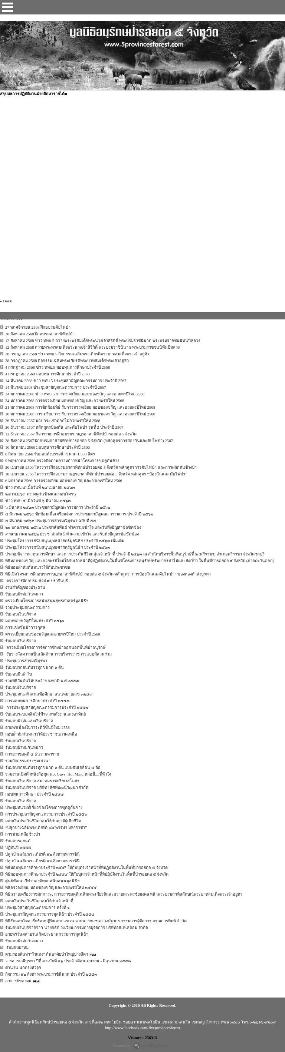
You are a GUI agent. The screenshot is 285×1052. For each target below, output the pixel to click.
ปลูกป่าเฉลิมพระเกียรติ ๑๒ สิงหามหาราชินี (42, 854)
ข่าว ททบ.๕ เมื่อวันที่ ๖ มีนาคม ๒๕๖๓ (38, 500)
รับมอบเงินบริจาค (20, 614)
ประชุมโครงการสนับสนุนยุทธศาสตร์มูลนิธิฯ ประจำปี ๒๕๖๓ (57, 547)
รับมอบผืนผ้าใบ (18, 674)
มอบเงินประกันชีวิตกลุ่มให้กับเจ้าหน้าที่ (39, 901)
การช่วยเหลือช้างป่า (22, 834)
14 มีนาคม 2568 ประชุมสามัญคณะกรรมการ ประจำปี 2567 (55, 387)
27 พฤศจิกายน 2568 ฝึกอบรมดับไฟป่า (38, 327)
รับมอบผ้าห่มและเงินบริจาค (29, 721)
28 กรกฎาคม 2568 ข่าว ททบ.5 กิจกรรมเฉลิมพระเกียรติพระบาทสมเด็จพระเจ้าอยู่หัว (77, 354)
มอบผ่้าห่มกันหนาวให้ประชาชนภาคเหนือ (41, 734)
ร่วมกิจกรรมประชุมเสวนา (27, 761)
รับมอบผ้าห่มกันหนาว (24, 594)
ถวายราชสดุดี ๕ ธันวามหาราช (32, 754)
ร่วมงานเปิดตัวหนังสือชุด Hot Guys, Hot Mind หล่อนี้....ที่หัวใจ (58, 774)
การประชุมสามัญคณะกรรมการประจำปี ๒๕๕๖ (46, 814)
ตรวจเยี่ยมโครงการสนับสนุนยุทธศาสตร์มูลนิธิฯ (46, 600)
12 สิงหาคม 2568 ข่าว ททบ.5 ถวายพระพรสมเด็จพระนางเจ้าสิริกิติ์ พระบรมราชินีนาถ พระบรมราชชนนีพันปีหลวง (102, 340)
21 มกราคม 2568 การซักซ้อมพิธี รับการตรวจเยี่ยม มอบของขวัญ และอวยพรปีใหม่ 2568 (80, 407)
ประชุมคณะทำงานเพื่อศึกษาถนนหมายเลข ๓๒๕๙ (48, 694)
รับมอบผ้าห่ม (17, 947)
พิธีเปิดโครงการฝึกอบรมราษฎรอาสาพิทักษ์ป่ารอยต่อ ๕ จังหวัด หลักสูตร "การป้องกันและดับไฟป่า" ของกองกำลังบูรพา (108, 574)
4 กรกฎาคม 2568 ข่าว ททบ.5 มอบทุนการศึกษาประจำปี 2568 (57, 367)
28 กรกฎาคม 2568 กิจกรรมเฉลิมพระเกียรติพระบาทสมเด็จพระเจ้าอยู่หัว (67, 360)
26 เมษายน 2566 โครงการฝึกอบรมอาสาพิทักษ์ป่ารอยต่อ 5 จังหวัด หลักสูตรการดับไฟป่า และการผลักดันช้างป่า (101, 467)
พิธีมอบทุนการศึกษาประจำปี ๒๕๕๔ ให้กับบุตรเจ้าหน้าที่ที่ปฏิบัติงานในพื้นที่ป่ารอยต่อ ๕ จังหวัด (86, 874)
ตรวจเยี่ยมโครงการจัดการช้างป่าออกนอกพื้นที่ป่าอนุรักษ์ (55, 647)
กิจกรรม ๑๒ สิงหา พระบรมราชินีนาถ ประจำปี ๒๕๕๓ (51, 974)
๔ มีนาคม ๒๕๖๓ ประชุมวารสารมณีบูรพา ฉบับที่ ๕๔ (50, 520)
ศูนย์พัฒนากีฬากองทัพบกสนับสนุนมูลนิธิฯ (42, 881)
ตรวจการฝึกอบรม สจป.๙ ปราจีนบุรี (36, 580)
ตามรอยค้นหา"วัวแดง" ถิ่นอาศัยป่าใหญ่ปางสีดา (46, 954)
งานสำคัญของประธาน (25, 587)
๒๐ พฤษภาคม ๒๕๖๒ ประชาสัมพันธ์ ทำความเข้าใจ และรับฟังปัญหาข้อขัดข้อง (73, 527)
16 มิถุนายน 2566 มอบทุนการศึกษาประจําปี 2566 (47, 447)
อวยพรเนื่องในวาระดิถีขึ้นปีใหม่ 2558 (37, 727)
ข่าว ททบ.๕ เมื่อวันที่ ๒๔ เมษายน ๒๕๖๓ (40, 487)
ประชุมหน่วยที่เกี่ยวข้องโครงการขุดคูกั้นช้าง (43, 807)
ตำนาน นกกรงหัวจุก (23, 967)
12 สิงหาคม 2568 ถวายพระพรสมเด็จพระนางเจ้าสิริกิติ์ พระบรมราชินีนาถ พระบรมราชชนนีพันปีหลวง (92, 347)
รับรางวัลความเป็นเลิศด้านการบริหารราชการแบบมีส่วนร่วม (58, 654)
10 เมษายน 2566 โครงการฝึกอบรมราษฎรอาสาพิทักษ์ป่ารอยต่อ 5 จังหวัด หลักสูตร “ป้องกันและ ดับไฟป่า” (96, 474)
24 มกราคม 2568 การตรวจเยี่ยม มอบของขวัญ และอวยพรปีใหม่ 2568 (64, 400)
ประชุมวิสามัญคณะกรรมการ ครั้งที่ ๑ (37, 907)
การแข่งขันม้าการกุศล (25, 627)
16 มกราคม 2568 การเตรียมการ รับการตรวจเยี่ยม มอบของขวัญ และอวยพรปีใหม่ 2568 (80, 414)
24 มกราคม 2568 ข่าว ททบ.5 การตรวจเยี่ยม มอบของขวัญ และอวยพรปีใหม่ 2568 (74, 394)
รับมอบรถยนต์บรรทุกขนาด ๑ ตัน (34, 667)
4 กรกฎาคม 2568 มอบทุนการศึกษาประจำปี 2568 (47, 374)
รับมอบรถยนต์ (17, 841)
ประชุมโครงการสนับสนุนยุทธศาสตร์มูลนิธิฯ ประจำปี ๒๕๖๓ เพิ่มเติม (64, 540)
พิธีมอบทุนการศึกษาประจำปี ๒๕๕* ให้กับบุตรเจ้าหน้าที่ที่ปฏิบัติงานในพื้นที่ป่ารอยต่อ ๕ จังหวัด (86, 867)
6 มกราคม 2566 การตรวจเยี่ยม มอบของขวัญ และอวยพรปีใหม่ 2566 (63, 480)
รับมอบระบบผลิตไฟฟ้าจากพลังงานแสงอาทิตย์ (45, 714)
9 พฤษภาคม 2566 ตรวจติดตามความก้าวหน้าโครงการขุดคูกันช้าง (62, 460)
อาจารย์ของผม (18, 981)
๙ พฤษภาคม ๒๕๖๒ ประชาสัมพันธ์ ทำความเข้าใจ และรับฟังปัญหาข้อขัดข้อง (72, 534)
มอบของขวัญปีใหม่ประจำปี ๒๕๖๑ (35, 620)
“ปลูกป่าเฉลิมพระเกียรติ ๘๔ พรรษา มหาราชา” (46, 827)
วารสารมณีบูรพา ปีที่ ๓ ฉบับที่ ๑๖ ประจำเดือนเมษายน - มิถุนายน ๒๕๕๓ (68, 961)
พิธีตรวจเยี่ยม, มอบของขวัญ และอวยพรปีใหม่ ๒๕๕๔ (50, 887)
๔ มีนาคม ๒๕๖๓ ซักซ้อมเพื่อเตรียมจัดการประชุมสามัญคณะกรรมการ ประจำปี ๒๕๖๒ (79, 514)
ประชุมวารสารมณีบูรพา (26, 660)
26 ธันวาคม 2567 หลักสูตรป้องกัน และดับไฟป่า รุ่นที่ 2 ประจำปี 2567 (64, 427)
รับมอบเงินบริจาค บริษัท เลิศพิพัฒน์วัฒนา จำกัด (46, 787)
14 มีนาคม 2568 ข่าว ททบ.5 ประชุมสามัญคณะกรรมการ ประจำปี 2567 (66, 380)
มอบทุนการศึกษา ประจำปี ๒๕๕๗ (34, 794)
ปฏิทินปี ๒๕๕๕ (18, 847)
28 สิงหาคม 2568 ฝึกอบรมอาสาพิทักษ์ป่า (40, 334)
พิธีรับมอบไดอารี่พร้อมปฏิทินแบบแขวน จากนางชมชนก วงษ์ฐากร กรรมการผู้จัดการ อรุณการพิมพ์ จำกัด (96, 921)
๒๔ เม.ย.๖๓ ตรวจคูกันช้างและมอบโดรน (40, 494)
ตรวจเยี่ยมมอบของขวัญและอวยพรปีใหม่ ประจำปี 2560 (52, 634)
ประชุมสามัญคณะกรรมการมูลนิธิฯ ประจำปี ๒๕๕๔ (49, 914)
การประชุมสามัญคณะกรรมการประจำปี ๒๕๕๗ (46, 707)
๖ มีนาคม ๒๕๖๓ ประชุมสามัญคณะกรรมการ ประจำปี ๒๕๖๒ (57, 507)
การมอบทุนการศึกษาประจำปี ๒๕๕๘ (37, 700)
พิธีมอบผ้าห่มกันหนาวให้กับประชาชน (38, 567)
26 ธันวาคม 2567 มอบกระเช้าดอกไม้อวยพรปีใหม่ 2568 (52, 420)
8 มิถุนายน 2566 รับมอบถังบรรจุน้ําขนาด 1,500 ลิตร (50, 454)
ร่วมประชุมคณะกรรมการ (27, 607)
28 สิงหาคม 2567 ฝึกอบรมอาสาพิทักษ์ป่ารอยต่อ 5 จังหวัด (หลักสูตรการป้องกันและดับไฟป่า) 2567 (89, 440)
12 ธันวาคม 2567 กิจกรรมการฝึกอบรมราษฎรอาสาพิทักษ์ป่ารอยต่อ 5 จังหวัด (71, 434)
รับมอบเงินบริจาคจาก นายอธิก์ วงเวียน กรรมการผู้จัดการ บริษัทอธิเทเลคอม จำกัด (76, 927)
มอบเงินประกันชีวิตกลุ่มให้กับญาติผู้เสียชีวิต (43, 821)
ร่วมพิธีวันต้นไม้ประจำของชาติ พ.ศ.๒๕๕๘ (42, 680)
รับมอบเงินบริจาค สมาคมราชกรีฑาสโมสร (42, 781)
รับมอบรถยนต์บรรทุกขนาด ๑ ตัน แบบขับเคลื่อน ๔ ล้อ (53, 767)
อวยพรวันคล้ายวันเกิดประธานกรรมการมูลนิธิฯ (46, 934)
